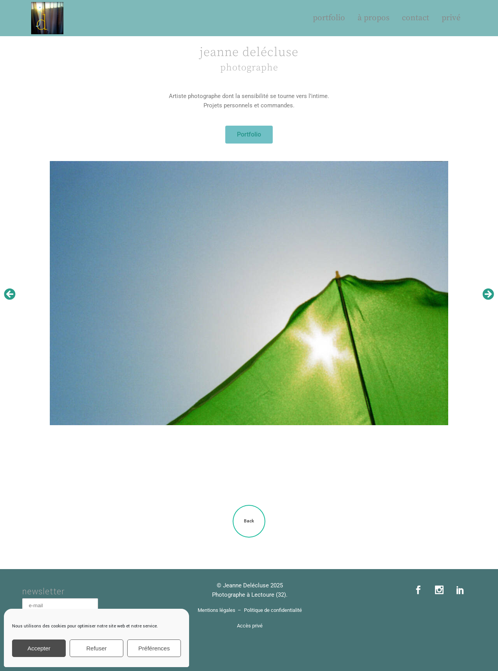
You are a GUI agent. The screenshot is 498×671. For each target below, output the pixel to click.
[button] (10, 294)
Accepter (38, 648)
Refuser (96, 648)
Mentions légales (216, 610)
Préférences (154, 648)
